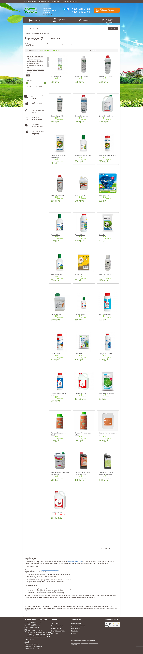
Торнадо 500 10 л (56, 512)
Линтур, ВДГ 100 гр (105, 274)
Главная (27, 33)
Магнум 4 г (78, 354)
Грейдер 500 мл (56, 354)
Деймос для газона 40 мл (83, 155)
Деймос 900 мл (80, 235)
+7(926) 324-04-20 (80, 9)
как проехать (47, 15)
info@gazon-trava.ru (35, 630)
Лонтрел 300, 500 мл (81, 76)
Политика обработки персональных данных (83, 640)
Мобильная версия (32, 644)
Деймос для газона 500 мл (107, 155)
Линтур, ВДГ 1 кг (56, 314)
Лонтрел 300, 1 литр (105, 76)
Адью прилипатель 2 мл (106, 393)
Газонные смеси (61, 19)
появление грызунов (75, 561)
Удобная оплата (37, 103)
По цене (57, 50)
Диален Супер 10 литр (106, 116)
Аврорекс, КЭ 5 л (80, 195)
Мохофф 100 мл (56, 76)
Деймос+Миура (104, 195)
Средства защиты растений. (109, 20)
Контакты (75, 1)
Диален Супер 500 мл (58, 116)
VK (26, 642)
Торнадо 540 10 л (80, 393)
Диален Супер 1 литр (82, 116)
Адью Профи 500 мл (105, 314)
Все (112, 548)
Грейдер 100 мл (80, 314)
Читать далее (29, 45)
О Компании (75, 628)
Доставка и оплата (30, 1)
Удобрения (37, 20)
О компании (56, 1)
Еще (28, 75)
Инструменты (86, 20)
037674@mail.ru (33, 627)
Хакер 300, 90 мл (56, 274)
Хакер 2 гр (102, 235)
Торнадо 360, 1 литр (105, 354)
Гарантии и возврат (44, 1)
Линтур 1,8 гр (79, 274)
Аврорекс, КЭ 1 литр (57, 195)
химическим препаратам (50, 570)
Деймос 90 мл (55, 235)
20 (109, 548)
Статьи (73, 633)
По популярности (44, 50)
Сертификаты (66, 1)
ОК (28, 642)
